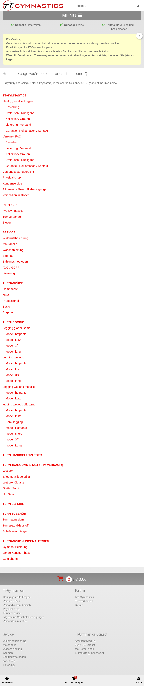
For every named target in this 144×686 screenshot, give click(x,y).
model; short (14, 433)
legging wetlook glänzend (19, 404)
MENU (72, 15)
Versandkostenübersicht (18, 171)
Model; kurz (13, 339)
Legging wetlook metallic (19, 386)
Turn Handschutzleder (22, 455)
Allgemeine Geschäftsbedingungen (25, 189)
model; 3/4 (12, 439)
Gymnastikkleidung (15, 547)
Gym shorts (10, 558)
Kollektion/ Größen (18, 118)
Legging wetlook (13, 357)
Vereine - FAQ (12, 136)
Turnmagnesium (13, 519)
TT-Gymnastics (15, 95)
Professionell (11, 300)
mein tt (139, 680)
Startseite (7, 680)
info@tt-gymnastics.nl (91, 652)
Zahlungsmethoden (15, 261)
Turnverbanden (12, 216)
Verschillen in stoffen (16, 195)
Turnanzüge (13, 283)
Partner (10, 205)
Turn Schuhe (13, 503)
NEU (6, 294)
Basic (6, 306)
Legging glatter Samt (16, 328)
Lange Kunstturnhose (16, 552)
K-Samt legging (13, 422)
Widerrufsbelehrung (15, 238)
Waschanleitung (13, 250)
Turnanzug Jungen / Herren (26, 541)
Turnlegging (13, 322)
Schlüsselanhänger (15, 531)
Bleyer (7, 222)
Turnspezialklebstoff (16, 525)
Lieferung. (9, 273)
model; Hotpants (16, 427)
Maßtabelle (10, 244)
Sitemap (8, 255)
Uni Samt (9, 494)
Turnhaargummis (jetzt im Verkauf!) (33, 464)
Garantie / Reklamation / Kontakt (27, 130)
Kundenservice (12, 183)
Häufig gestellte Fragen (18, 101)
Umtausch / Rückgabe (20, 113)
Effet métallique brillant (17, 476)
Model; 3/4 (12, 345)
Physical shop (12, 177)
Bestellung (12, 107)
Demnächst (10, 289)
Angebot (8, 312)
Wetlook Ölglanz (13, 482)
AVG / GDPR (11, 267)
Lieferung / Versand (18, 124)
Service (9, 232)
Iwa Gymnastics (13, 210)
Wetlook (8, 470)
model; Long (14, 445)
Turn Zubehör (14, 513)
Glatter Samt (11, 488)
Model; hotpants (16, 334)
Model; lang (13, 351)
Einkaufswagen (74, 680)
